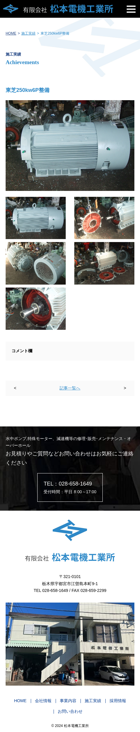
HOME (11, 33)
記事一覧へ (69, 388)
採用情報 (118, 700)
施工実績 (28, 33)
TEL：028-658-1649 (68, 484)
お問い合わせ (70, 711)
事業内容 (68, 700)
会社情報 (43, 700)
